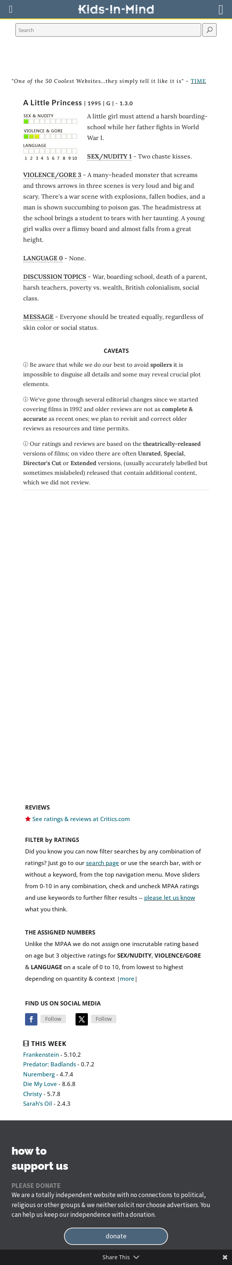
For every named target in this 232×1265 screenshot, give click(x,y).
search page (102, 863)
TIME (198, 81)
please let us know (169, 897)
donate (116, 1235)
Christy (32, 1094)
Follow (53, 1018)
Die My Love (40, 1084)
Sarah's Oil (37, 1103)
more (127, 978)
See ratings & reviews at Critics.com (81, 819)
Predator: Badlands (49, 1064)
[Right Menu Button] (221, 9)
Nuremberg (39, 1074)
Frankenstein (41, 1054)
